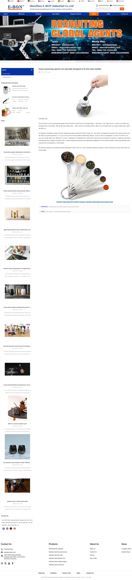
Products (38, 14)
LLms (83, 577)
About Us (21, 14)
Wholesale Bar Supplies (56, 548)
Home (5, 14)
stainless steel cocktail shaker (58, 561)
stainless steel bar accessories (58, 552)
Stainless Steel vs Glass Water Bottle (17, 501)
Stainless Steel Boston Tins (57, 558)
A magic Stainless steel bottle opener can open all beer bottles (63, 206)
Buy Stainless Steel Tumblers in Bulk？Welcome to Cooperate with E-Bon (17, 462)
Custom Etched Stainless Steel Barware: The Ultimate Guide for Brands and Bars (17, 385)
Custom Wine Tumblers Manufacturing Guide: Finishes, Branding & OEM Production (17, 307)
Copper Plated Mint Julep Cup (20, 108)
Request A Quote (75, 14)
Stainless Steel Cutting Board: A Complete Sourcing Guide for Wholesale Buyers (17, 268)
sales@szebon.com (118, 5)
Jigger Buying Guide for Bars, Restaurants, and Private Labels (17, 229)
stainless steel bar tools (56, 555)
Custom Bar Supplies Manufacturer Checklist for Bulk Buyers (17, 152)
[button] (62, 58)
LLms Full (88, 577)
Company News (7, 77)
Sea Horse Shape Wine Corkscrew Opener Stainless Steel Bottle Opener (21, 97)
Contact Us (124, 14)
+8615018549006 (103, 5)
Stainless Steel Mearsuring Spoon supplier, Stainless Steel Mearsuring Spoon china (84, 202)
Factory (92, 555)
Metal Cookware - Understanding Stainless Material (58, 211)
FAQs (108, 14)
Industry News (90, 61)
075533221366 (8, 549)
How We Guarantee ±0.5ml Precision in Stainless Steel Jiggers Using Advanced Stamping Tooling (17, 346)
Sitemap (78, 577)
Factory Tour (66, 573)
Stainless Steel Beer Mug (18, 86)
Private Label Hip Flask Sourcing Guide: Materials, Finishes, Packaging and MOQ (17, 191)
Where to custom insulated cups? (17, 423)
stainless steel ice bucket (56, 564)
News (94, 14)
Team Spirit (55, 14)
